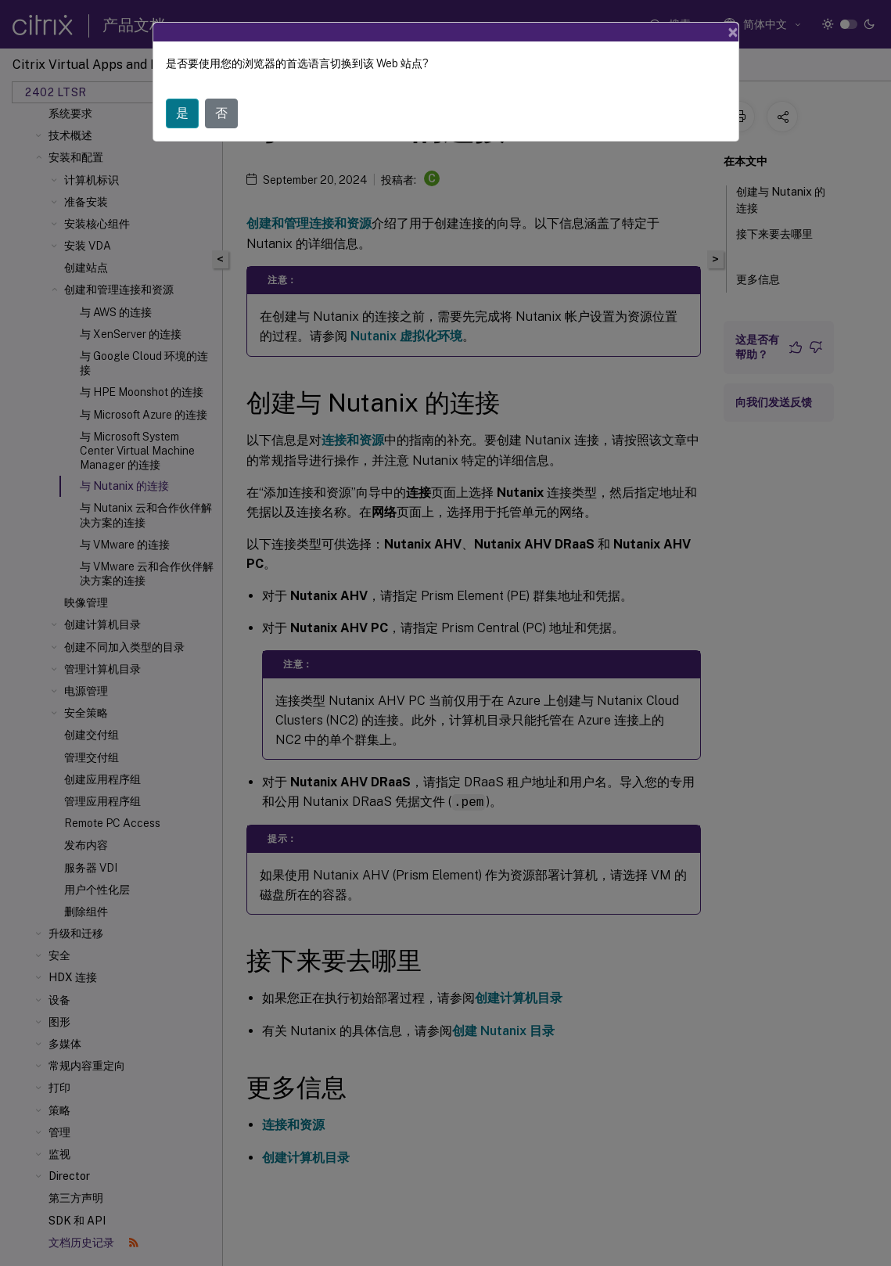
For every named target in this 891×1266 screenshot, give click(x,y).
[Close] (733, 32)
